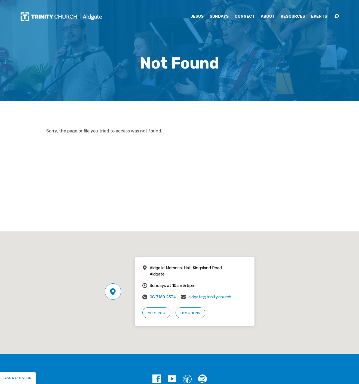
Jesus (197, 16)
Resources (293, 16)
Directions (190, 313)
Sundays (219, 16)
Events (319, 16)
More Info (156, 313)
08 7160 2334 (163, 297)
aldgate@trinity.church (209, 297)
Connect (245, 16)
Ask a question (17, 378)
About (268, 16)
